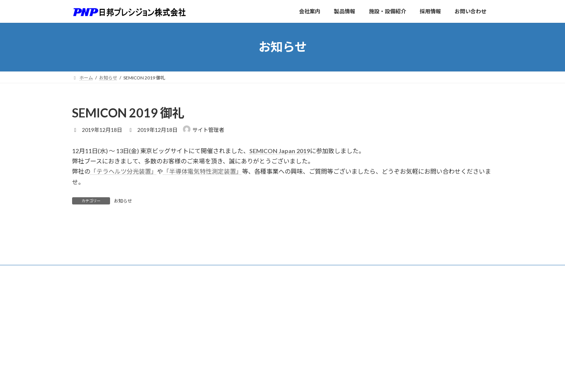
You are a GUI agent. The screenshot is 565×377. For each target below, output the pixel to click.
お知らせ (123, 201)
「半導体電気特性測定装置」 (202, 171)
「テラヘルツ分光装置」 (123, 171)
